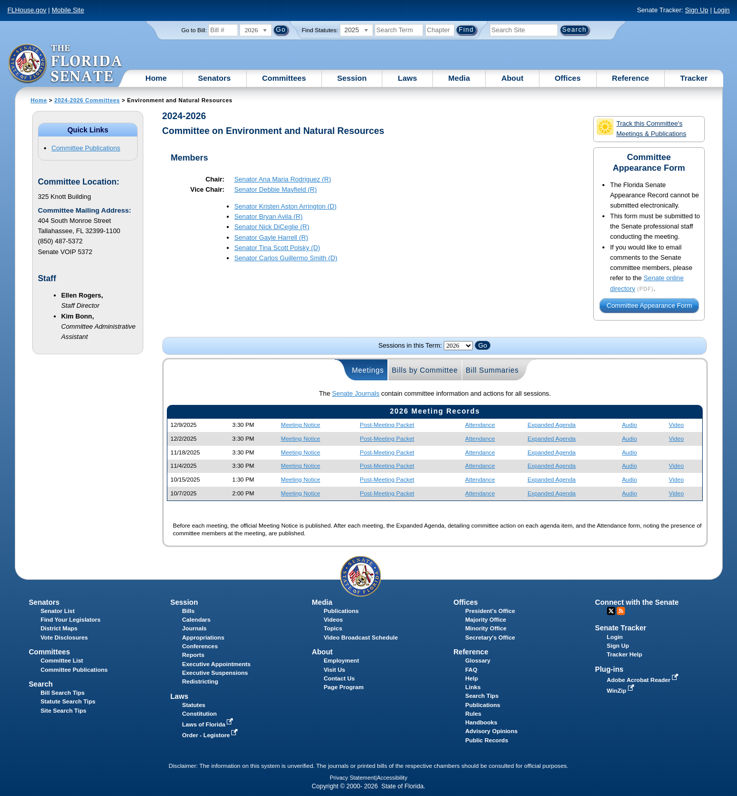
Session (352, 78)
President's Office (490, 611)
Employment (341, 660)
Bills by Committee (425, 370)
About (512, 78)
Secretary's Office (490, 637)
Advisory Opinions (491, 731)
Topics (332, 628)
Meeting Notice (300, 425)
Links (473, 687)
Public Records (486, 740)
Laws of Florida (208, 724)
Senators (214, 78)
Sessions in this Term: (410, 345)
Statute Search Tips (67, 701)
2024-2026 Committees (87, 100)
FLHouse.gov (26, 10)
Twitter (611, 611)
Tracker (693, 78)
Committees (284, 78)
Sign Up (696, 10)
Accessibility (392, 778)
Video (676, 425)
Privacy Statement (352, 778)
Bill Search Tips (62, 693)
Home (156, 78)
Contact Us (339, 678)
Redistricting (200, 681)
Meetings (368, 370)
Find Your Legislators (70, 620)
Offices (568, 78)
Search (41, 684)
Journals (194, 628)
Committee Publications (86, 148)
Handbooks (481, 722)
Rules (473, 714)
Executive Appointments (216, 664)
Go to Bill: (194, 30)
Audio (629, 425)
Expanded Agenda (552, 425)
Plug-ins (609, 669)
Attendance (480, 425)
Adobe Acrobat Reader (644, 680)
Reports (193, 655)
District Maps (58, 628)
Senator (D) (285, 206)
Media (459, 78)
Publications (340, 611)
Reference (630, 78)
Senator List (57, 611)
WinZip (621, 691)
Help (471, 678)
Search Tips (481, 696)
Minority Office (486, 628)
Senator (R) (282, 179)
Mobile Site (68, 10)
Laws (407, 78)
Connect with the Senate (637, 602)
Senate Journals (355, 393)
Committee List (61, 660)
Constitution (199, 714)
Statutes (193, 705)
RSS (621, 611)
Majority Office (485, 620)
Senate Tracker (620, 628)
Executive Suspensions (215, 673)
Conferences (200, 646)
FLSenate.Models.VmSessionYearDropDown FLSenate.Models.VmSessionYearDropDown (458, 345)
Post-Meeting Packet (387, 425)
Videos (333, 620)
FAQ (471, 670)
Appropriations (203, 637)
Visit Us (334, 670)
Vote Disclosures (64, 637)
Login (721, 10)
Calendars (196, 620)
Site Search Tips (63, 711)
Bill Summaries (492, 370)
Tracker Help (624, 654)
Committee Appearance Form (649, 306)
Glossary (477, 660)
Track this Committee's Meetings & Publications (641, 128)
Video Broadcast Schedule (360, 637)
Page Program (343, 687)
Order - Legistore (211, 735)
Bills (188, 611)
